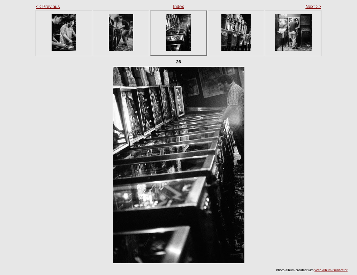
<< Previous (48, 6)
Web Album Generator (331, 270)
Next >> (313, 6)
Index (178, 6)
